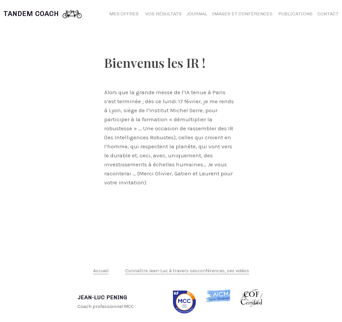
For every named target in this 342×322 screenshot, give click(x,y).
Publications (295, 14)
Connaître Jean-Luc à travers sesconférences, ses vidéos (187, 271)
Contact (328, 14)
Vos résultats (163, 14)
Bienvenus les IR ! (154, 62)
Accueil (101, 271)
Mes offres (124, 14)
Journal (196, 14)
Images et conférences (243, 14)
